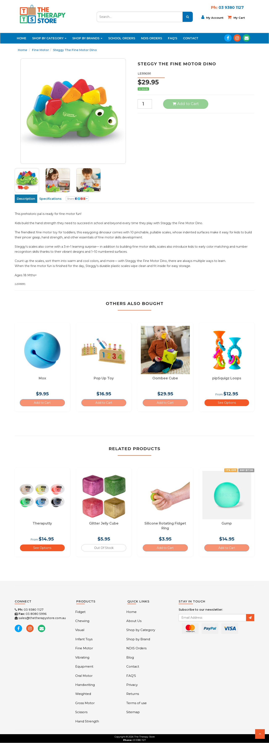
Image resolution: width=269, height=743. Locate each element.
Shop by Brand (138, 639)
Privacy (132, 685)
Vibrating (82, 657)
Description (26, 199)
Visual (79, 630)
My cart (236, 17)
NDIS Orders (151, 38)
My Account (212, 17)
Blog (130, 657)
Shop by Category (140, 630)
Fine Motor (40, 50)
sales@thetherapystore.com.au (40, 618)
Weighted (83, 694)
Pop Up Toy (104, 378)
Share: (77, 198)
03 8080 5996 (31, 614)
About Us (133, 621)
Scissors (81, 712)
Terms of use (136, 703)
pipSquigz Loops (226, 378)
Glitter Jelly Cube (104, 523)
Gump (227, 523)
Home (21, 38)
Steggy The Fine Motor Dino (75, 50)
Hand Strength (87, 721)
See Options (227, 403)
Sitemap (133, 712)
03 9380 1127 (29, 609)
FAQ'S (172, 38)
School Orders (121, 38)
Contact (190, 38)
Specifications (50, 199)
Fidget (80, 612)
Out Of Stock (103, 548)
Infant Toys (83, 639)
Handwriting (85, 685)
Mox (42, 378)
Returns (132, 694)
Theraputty (42, 523)
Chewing (82, 621)
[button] (260, 734)
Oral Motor (83, 676)
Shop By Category (49, 38)
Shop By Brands (87, 38)
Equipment (84, 666)
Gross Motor (85, 703)
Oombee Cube (165, 378)
